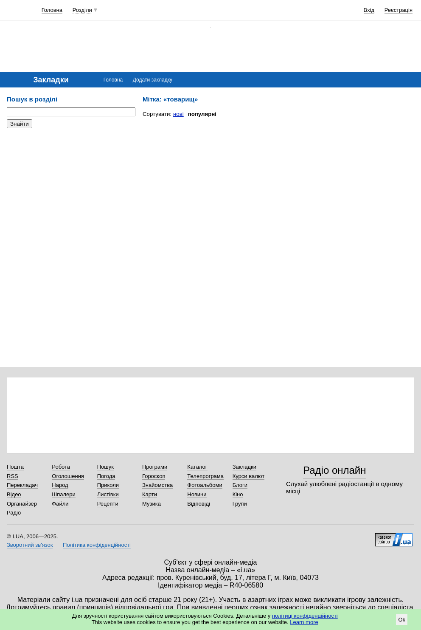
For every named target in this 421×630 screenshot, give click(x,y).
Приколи (108, 485)
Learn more (304, 622)
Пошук (105, 467)
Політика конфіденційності (97, 545)
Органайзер (22, 504)
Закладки (244, 467)
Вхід (369, 10)
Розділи (82, 10)
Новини (196, 494)
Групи (240, 504)
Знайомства (157, 485)
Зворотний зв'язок (30, 545)
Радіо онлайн (334, 470)
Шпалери (64, 494)
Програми (154, 467)
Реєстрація (399, 10)
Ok (401, 619)
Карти (149, 494)
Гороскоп (153, 476)
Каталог (197, 467)
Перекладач (22, 485)
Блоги (240, 485)
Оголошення (68, 476)
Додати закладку (152, 80)
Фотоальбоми (204, 485)
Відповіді (198, 504)
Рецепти (107, 504)
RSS (12, 476)
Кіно (238, 494)
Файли (60, 504)
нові (178, 114)
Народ (60, 485)
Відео (14, 494)
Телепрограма (205, 476)
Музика (151, 504)
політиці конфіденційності (305, 616)
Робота (61, 467)
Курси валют (249, 476)
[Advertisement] (70, 187)
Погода (106, 476)
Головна (52, 10)
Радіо (14, 512)
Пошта (15, 467)
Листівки (108, 494)
